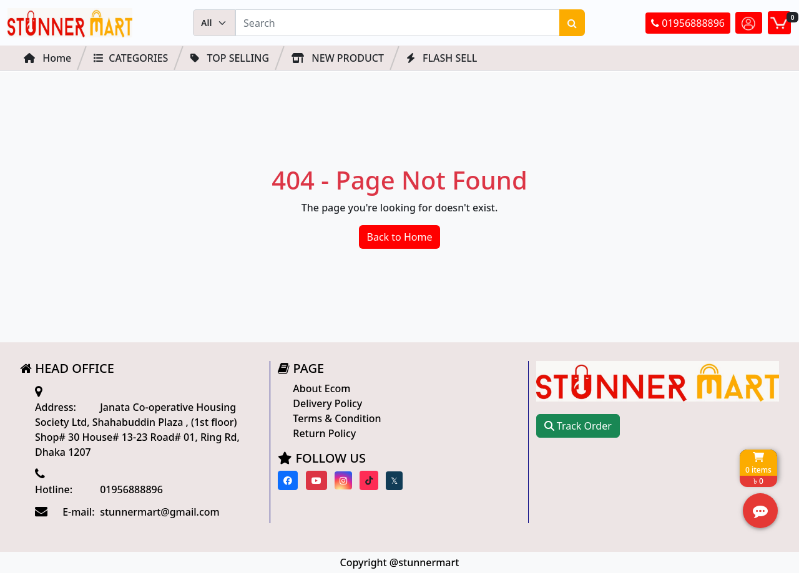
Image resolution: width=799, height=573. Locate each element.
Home (47, 58)
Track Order (578, 426)
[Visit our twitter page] (394, 480)
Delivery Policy (327, 403)
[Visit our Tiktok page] (369, 480)
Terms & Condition (337, 418)
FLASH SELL (441, 58)
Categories (131, 58)
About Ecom (321, 388)
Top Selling (229, 58)
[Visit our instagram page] (343, 480)
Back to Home (400, 237)
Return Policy (324, 433)
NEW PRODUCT (338, 58)
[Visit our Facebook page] (288, 480)
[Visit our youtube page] (316, 480)
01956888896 (688, 23)
